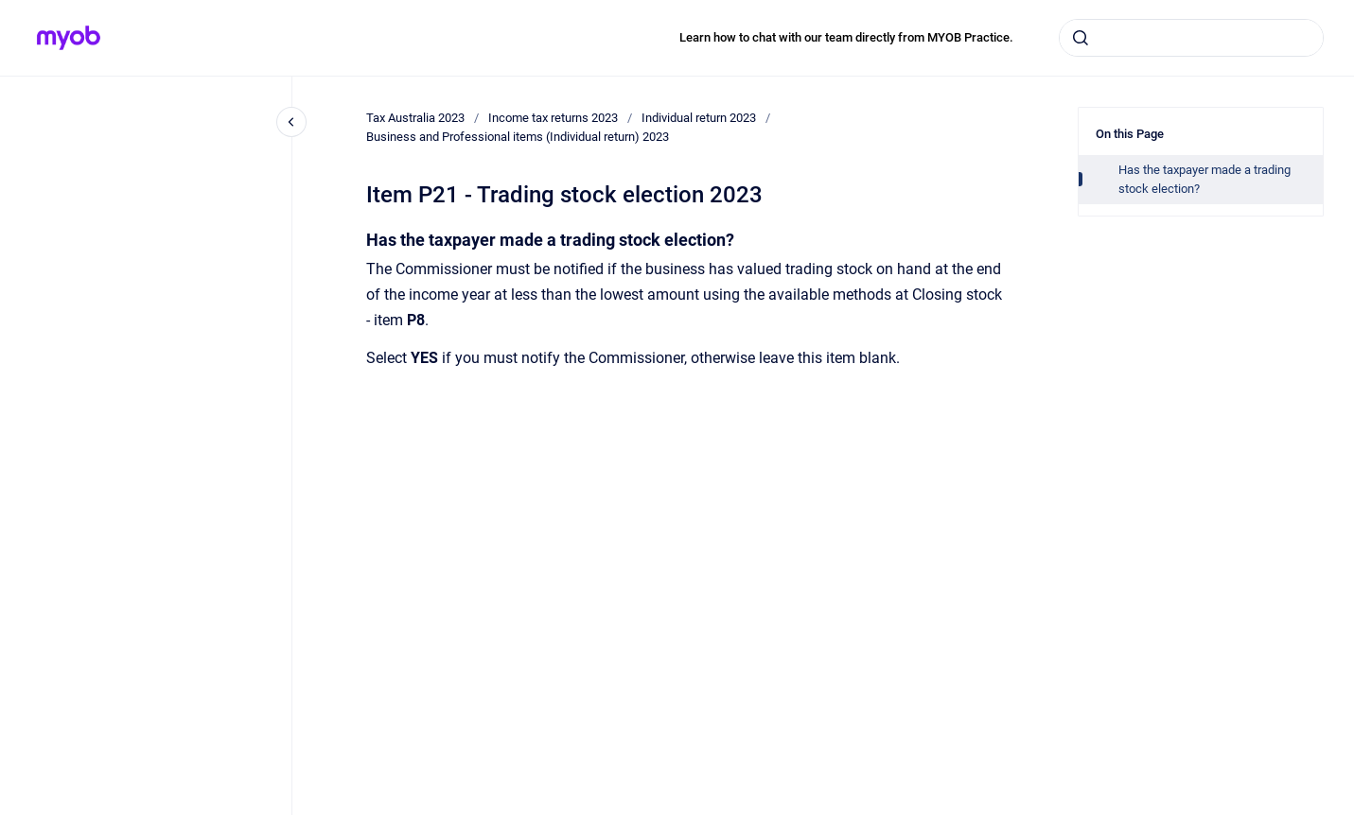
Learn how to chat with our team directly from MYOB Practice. (846, 37)
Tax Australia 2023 (415, 118)
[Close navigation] (291, 122)
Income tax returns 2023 (553, 118)
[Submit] (1080, 38)
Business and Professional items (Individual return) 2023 (517, 137)
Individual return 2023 (699, 118)
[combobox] (1191, 38)
